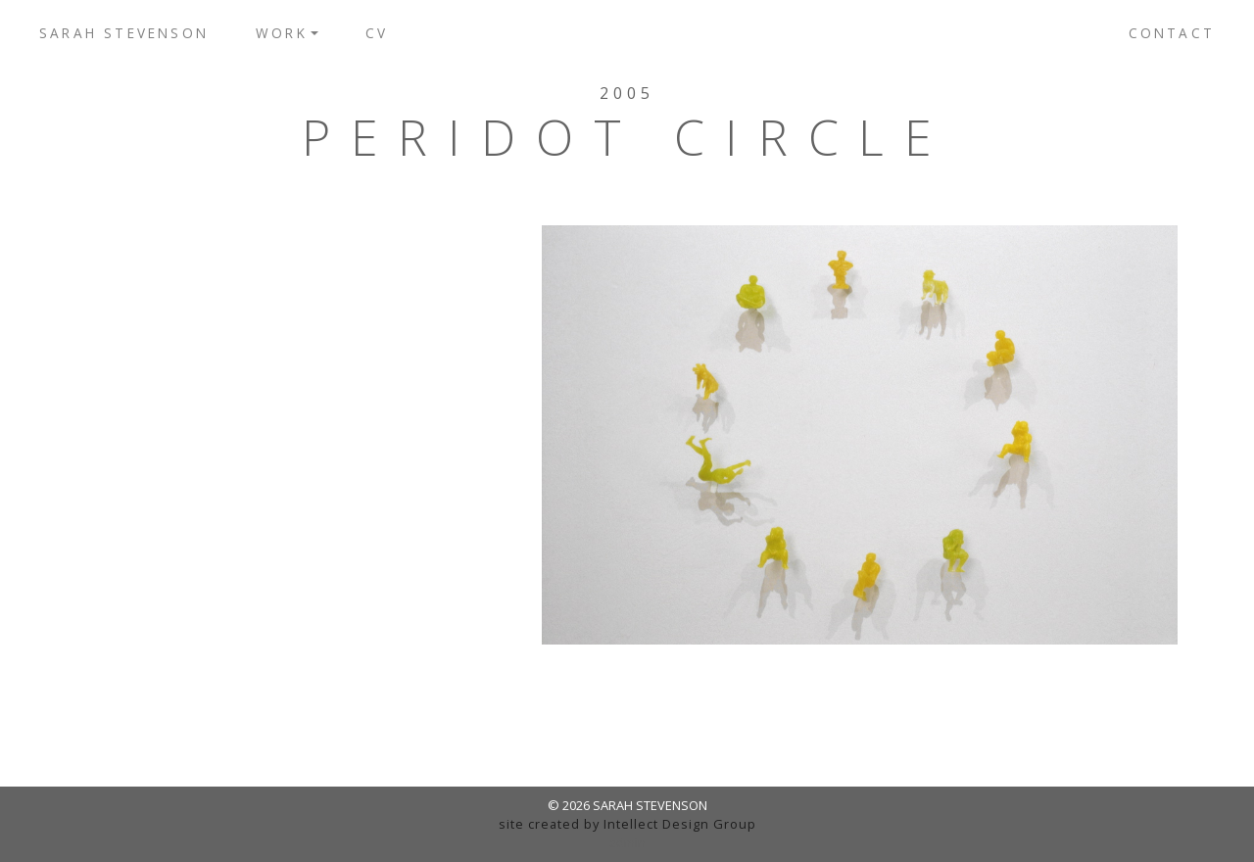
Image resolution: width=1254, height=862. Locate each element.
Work (282, 33)
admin (627, 842)
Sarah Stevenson (124, 33)
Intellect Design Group (679, 824)
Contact (1172, 33)
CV (376, 33)
